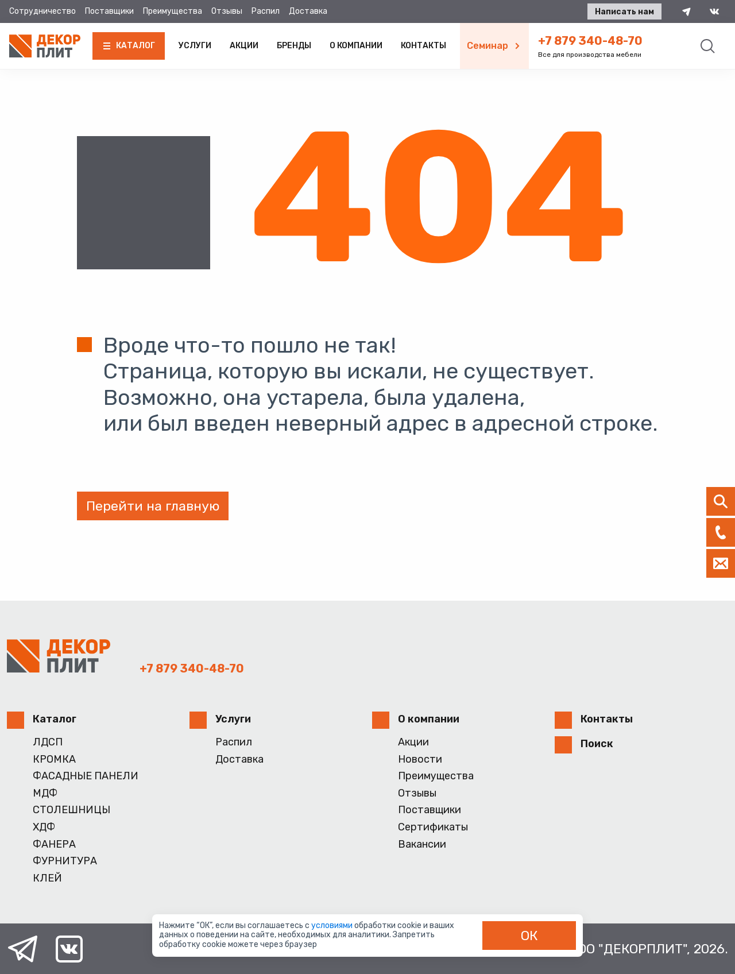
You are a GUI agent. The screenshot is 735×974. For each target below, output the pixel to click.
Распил (266, 11)
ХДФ (44, 827)
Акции (244, 46)
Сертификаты (433, 827)
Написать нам (624, 12)
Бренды (294, 46)
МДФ (45, 793)
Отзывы (226, 11)
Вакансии (422, 844)
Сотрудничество (42, 11)
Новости (420, 759)
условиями (332, 925)
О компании (356, 46)
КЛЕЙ (47, 878)
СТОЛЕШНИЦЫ (71, 810)
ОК (529, 935)
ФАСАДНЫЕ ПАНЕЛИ (85, 776)
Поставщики (109, 11)
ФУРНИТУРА (65, 861)
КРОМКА (54, 759)
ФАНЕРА (54, 844)
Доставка (308, 11)
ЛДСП (48, 742)
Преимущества (172, 11)
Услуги (195, 46)
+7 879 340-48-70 (590, 41)
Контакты (423, 46)
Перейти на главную (152, 506)
